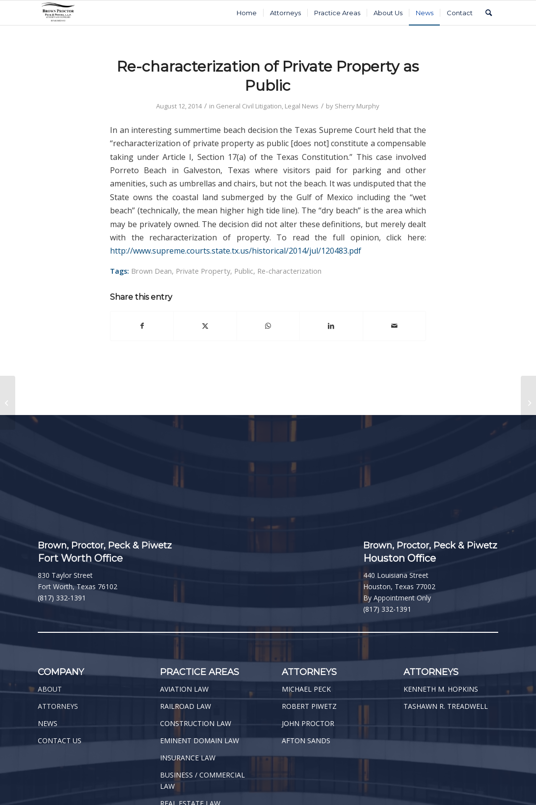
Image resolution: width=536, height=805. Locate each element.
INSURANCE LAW (187, 757)
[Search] (488, 12)
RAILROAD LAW (185, 706)
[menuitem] (246, 12)
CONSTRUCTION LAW (195, 723)
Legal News (302, 106)
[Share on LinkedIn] (331, 326)
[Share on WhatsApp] (268, 326)
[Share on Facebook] (141, 326)
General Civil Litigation (249, 106)
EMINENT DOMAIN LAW (199, 740)
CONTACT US (59, 740)
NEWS (47, 723)
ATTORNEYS (58, 706)
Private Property (203, 271)
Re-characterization (289, 271)
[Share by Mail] (394, 326)
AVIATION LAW (184, 689)
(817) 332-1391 (62, 597)
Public (243, 271)
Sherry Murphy (357, 106)
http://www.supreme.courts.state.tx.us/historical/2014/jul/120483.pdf (235, 250)
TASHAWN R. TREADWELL (445, 706)
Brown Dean (151, 271)
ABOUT (50, 689)
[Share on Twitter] (205, 326)
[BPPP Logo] (58, 12)
